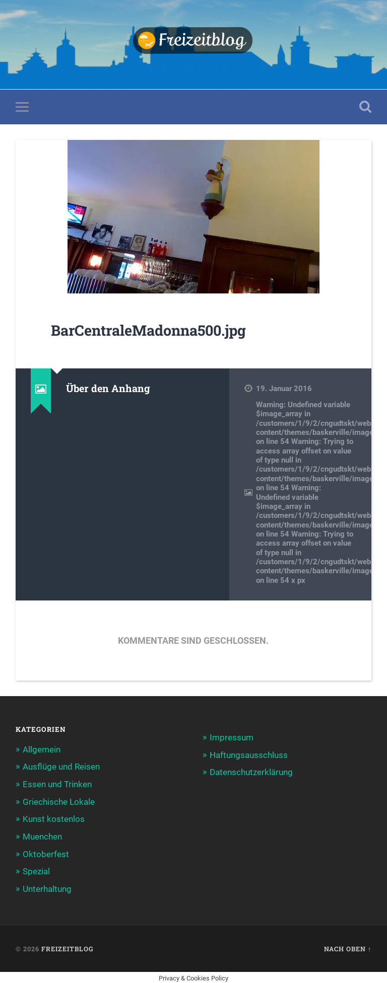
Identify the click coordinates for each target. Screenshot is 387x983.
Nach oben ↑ (347, 947)
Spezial (36, 870)
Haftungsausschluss (249, 755)
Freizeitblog (67, 947)
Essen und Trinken (57, 784)
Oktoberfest (46, 853)
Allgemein (41, 749)
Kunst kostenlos (54, 818)
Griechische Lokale (59, 801)
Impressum (231, 738)
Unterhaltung (47, 887)
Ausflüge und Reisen (61, 767)
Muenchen (42, 835)
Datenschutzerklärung (251, 772)
